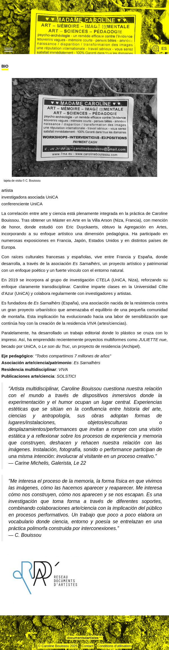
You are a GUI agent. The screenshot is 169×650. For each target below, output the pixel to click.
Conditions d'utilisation (114, 646)
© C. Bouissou (32, 180)
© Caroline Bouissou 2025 (57, 646)
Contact (87, 646)
